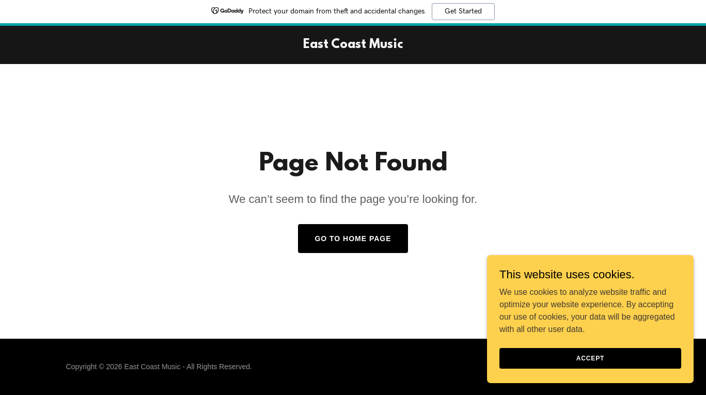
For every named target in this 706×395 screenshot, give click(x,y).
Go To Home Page (353, 238)
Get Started (463, 11)
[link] (353, 45)
